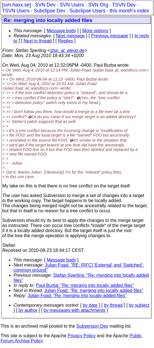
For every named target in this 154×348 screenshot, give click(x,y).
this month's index (129, 11)
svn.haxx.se (16, 5)
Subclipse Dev (49, 11)
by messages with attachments (74, 310)
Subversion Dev (92, 326)
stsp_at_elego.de (67, 50)
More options (95, 30)
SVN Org (98, 5)
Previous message (109, 35)
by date (90, 305)
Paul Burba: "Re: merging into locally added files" (85, 285)
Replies (65, 40)
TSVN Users (16, 11)
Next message (70, 35)
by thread (113, 305)
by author (28, 310)
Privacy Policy (81, 335)
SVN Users (72, 5)
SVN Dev (45, 5)
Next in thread (38, 40)
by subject (139, 305)
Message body (61, 30)
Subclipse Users (87, 11)
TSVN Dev (124, 5)
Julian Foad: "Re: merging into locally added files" (93, 290)
